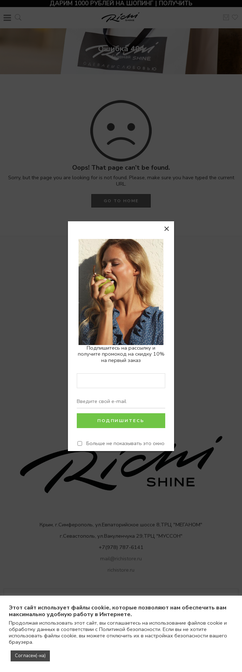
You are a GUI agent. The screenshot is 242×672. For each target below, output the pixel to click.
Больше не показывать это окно (125, 443)
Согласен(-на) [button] (30, 656)
